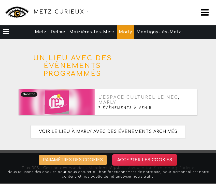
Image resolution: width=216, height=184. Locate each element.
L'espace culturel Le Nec (138, 97)
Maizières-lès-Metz (92, 32)
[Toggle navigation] (205, 12)
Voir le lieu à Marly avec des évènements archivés (108, 131)
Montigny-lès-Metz (158, 32)
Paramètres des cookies (73, 160)
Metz (41, 32)
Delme (58, 32)
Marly (125, 32)
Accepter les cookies (144, 160)
